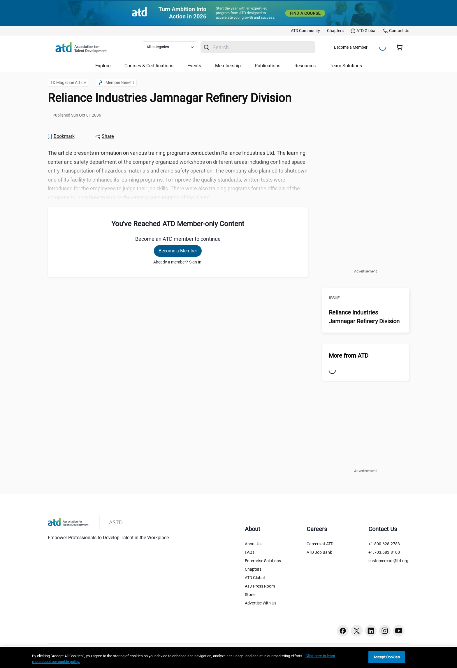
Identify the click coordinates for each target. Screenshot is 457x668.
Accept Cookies (386, 657)
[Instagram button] (385, 631)
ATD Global (255, 577)
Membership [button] (228, 65)
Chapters (253, 569)
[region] (228, 657)
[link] (305, 31)
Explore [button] (102, 65)
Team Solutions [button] (346, 65)
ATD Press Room (260, 586)
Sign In (195, 262)
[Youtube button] (399, 631)
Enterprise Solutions (263, 560)
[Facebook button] (343, 631)
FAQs (249, 552)
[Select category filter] (170, 47)
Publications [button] (267, 65)
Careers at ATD (320, 544)
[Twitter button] (357, 631)
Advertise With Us (260, 603)
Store (249, 594)
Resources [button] (305, 65)
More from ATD (348, 355)
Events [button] (194, 65)
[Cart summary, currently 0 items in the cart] (401, 47)
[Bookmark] (61, 136)
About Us (253, 544)
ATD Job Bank (319, 552)
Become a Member (351, 47)
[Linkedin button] (371, 631)
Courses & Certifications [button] (148, 65)
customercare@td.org (388, 560)
